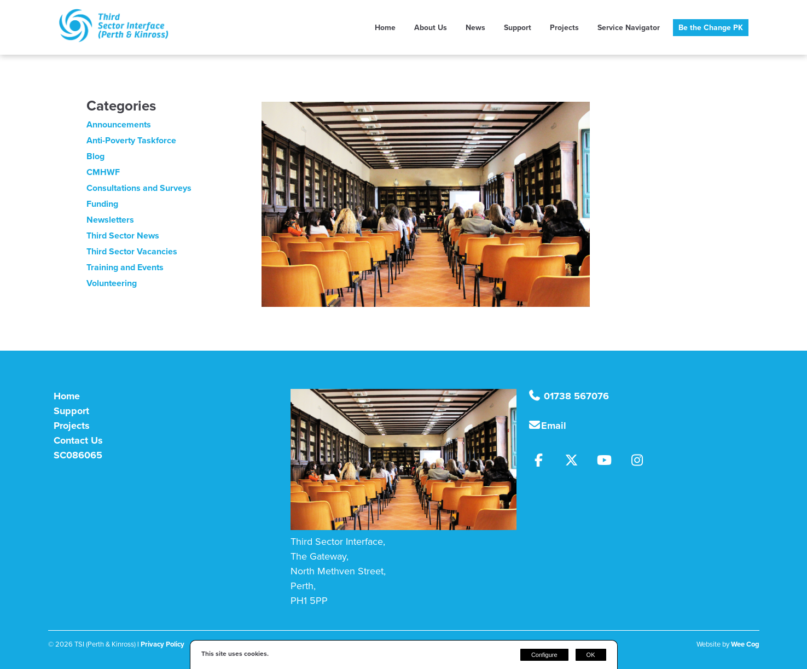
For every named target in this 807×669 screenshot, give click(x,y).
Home (385, 27)
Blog (95, 156)
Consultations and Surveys (138, 188)
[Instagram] (641, 462)
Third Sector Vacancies (131, 251)
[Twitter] (576, 462)
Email (553, 425)
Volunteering (111, 283)
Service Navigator (628, 27)
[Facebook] (543, 462)
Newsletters (110, 219)
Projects (564, 27)
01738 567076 (575, 396)
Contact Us (78, 440)
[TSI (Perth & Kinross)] (114, 39)
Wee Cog (745, 644)
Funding (102, 203)
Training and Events (125, 267)
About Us (430, 27)
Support (517, 27)
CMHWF (103, 172)
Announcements (118, 124)
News (475, 27)
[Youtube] (609, 462)
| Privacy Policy (160, 644)
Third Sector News (122, 235)
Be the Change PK (710, 27)
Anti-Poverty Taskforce (131, 140)
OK (591, 654)
